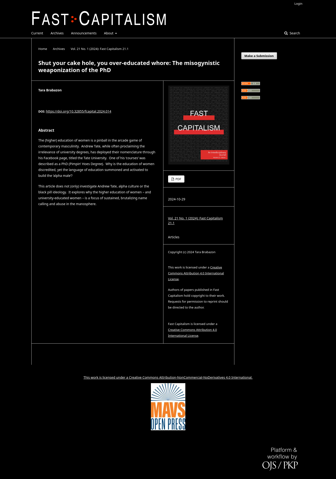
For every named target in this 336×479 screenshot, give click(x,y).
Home (42, 49)
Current (37, 33)
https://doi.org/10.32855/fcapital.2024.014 (78, 111)
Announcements (83, 33)
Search (294, 33)
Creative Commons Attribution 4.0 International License (196, 273)
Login (298, 3)
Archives (57, 33)
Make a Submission (259, 56)
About (109, 33)
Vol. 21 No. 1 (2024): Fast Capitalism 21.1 (100, 49)
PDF (178, 179)
